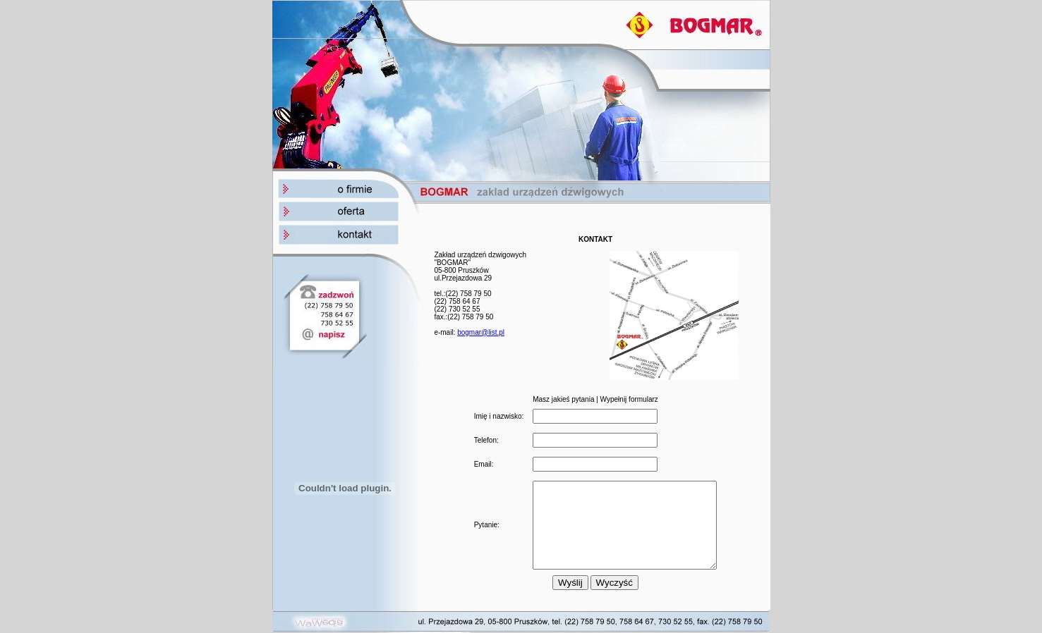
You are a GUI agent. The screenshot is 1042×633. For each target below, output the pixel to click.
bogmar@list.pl (480, 324)
